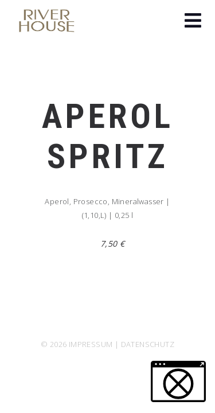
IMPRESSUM (91, 344)
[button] (193, 22)
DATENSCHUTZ (147, 344)
